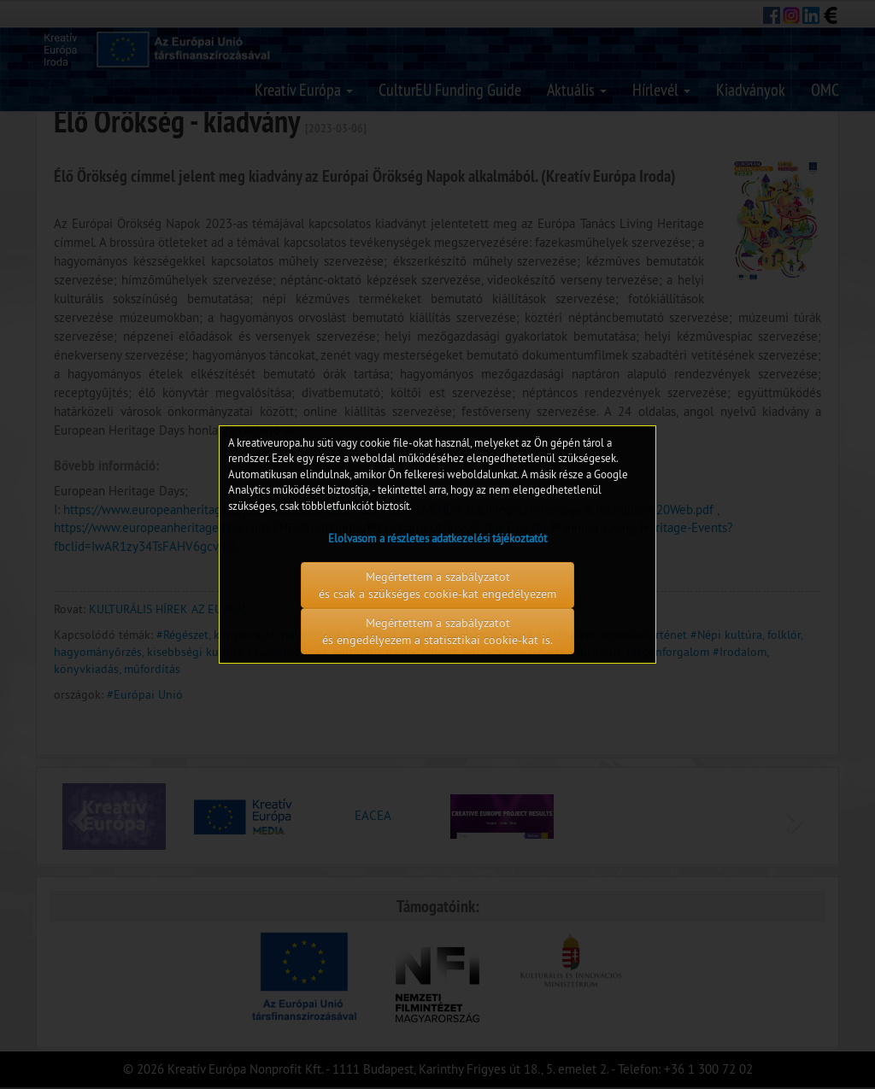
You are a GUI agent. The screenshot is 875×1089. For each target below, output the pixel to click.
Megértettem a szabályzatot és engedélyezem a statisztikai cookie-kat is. (437, 631)
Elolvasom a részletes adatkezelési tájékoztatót (437, 538)
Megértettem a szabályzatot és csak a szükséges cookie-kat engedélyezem (437, 585)
